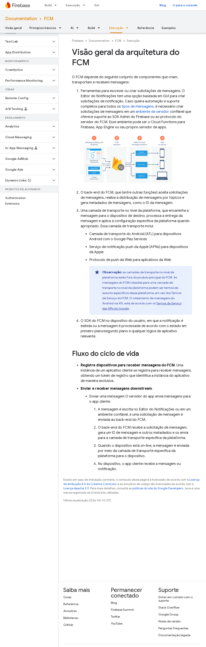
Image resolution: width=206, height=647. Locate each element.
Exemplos (169, 28)
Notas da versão (169, 621)
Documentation (21, 18)
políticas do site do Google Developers (158, 488)
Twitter (115, 616)
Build (48, 5)
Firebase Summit (122, 610)
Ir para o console (185, 5)
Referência (145, 28)
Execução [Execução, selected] (116, 28)
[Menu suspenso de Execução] (85, 5)
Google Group (168, 614)
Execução (73, 5)
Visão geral (13, 28)
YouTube (116, 623)
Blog (163, 5)
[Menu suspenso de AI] (78, 28)
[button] (25, 41)
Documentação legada (174, 635)
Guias (67, 597)
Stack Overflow (169, 607)
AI (71, 28)
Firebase (77, 41)
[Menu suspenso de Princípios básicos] (61, 28)
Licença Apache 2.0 (76, 488)
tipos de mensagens (138, 106)
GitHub (68, 625)
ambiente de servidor (152, 112)
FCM (48, 18)
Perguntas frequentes (173, 628)
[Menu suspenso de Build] (57, 5)
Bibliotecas (70, 618)
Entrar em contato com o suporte (175, 598)
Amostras (70, 611)
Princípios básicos (42, 28)
